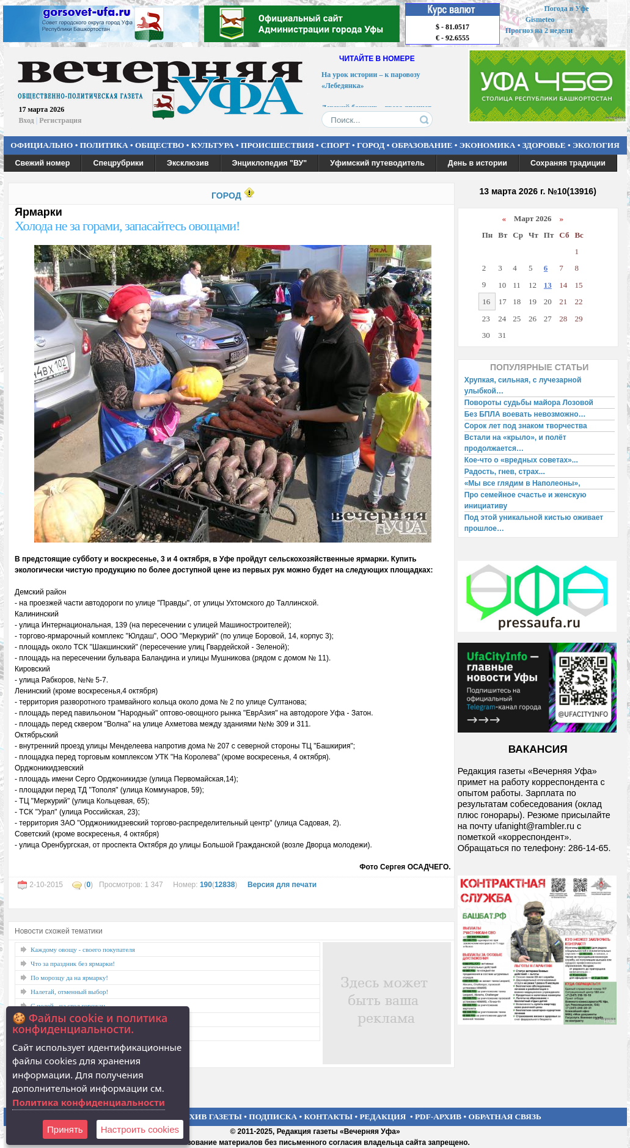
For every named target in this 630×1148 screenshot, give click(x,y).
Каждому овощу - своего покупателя (83, 949)
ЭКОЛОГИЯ (596, 145)
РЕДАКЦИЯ (382, 1116)
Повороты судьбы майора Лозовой (528, 402)
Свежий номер (42, 163)
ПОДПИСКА (273, 1116)
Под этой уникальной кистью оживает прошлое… (533, 523)
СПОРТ (335, 145)
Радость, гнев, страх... (504, 471)
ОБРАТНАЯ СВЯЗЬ (505, 1116)
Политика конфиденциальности (88, 1102)
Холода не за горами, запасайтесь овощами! (127, 225)
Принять (65, 1129)
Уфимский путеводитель (377, 163)
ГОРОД (370, 145)
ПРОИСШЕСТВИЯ (277, 145)
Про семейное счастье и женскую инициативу (525, 500)
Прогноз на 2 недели (539, 30)
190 (206, 884)
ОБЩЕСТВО (159, 145)
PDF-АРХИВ (438, 1116)
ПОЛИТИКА (104, 145)
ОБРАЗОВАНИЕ (422, 145)
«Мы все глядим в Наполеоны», (522, 483)
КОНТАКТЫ (328, 1116)
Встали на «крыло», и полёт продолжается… (515, 443)
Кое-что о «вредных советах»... (521, 460)
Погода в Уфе (566, 8)
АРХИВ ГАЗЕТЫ (210, 1116)
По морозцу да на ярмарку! (69, 977)
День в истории (477, 163)
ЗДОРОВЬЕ (544, 145)
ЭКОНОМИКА (488, 145)
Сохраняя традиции (568, 163)
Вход (26, 120)
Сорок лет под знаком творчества (525, 426)
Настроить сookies (140, 1129)
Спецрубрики (118, 163)
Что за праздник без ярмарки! (73, 963)
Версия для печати (282, 884)
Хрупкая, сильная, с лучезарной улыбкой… (523, 385)
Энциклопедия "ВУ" (269, 163)
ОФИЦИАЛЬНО (41, 145)
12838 (224, 884)
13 (548, 285)
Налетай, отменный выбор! (69, 991)
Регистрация (60, 120)
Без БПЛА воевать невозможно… (525, 414)
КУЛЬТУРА (212, 145)
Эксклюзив (188, 163)
